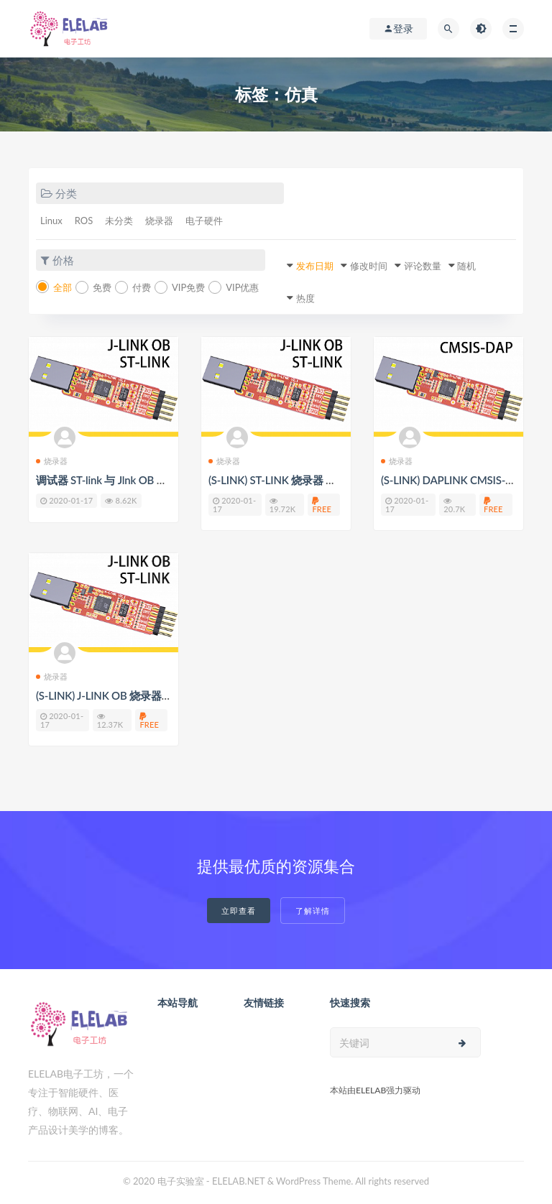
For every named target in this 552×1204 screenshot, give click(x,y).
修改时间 (368, 266)
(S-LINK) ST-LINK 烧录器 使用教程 (288, 479)
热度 (305, 298)
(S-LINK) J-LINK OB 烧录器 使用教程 (121, 695)
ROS (84, 220)
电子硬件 (204, 220)
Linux (51, 220)
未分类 (119, 220)
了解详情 (312, 910)
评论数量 (422, 266)
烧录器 (159, 220)
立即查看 (238, 910)
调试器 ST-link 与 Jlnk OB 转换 (107, 479)
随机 (466, 266)
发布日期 (315, 266)
